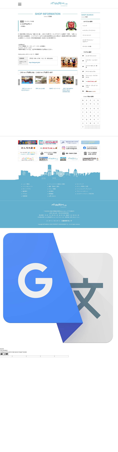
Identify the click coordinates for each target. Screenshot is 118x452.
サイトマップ (80, 184)
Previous (19, 82)
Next (76, 82)
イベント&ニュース (28, 186)
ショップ (85, 25)
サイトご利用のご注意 (82, 186)
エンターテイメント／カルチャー (88, 40)
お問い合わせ (52, 196)
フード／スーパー (87, 35)
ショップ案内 (26, 184)
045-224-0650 (62, 213)
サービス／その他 (87, 46)
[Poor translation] (6, 354)
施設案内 (25, 191)
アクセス (25, 193)
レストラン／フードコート (89, 30)
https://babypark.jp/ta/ (34, 62)
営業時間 (25, 196)
